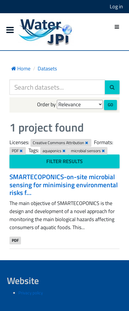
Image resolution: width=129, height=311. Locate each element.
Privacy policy (30, 292)
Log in (116, 6)
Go (110, 104)
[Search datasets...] (57, 87)
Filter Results (64, 161)
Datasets (47, 68)
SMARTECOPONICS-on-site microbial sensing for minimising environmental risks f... (63, 185)
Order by (46, 104)
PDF (15, 240)
